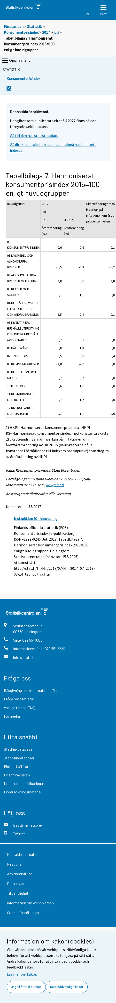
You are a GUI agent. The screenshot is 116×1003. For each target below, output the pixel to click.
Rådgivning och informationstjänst (32, 690)
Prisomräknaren (17, 775)
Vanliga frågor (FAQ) (19, 707)
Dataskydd (15, 883)
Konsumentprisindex (21, 32)
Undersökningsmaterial (22, 792)
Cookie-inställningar (23, 912)
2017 (46, 32)
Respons (14, 864)
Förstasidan (13, 26)
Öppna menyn (16, 61)
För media (12, 716)
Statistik (34, 26)
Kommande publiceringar (24, 783)
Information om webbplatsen (30, 903)
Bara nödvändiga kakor (66, 987)
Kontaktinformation (23, 854)
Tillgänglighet (17, 893)
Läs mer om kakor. (22, 974)
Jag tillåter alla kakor (26, 987)
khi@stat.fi (55, 484)
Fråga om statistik (19, 699)
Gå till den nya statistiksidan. (34, 135)
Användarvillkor (19, 873)
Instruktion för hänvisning (36, 518)
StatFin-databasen (19, 749)
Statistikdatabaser (19, 758)
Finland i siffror (16, 766)
